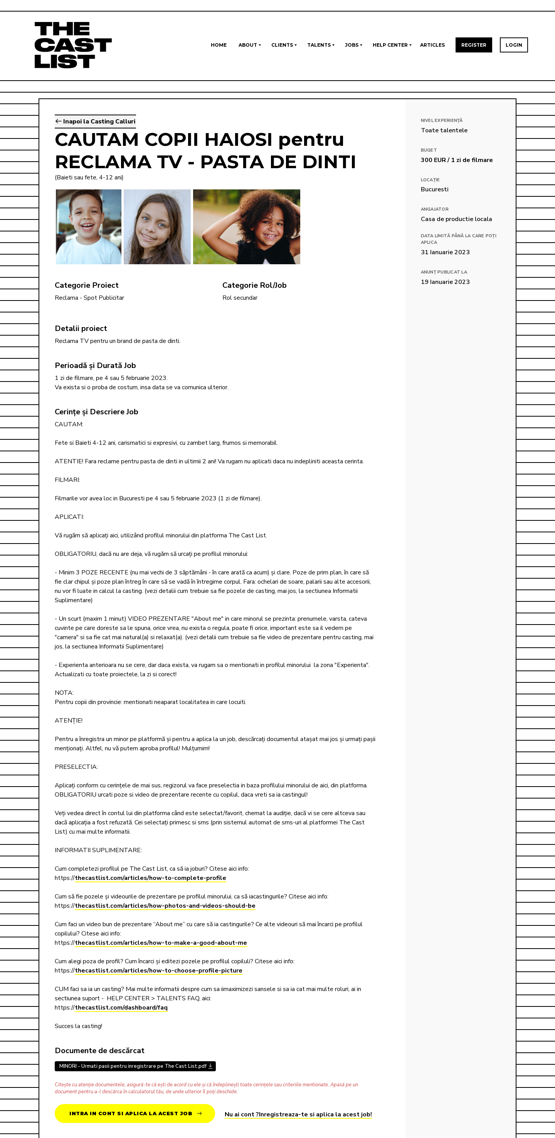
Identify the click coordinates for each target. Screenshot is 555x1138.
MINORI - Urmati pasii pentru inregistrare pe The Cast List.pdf (133, 1066)
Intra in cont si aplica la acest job (135, 1113)
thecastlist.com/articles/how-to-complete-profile (150, 878)
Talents (319, 45)
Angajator (435, 209)
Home (219, 45)
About (248, 45)
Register (473, 45)
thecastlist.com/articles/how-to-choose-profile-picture (158, 970)
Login (514, 45)
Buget (429, 150)
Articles (432, 45)
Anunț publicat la (444, 272)
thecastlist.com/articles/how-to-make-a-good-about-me (161, 943)
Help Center (390, 45)
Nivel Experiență (442, 120)
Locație (430, 180)
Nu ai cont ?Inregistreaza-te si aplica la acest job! (298, 1114)
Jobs (351, 45)
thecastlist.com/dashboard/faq (121, 1007)
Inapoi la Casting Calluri (95, 121)
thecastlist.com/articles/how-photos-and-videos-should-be (165, 906)
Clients (282, 45)
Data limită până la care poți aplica (458, 239)
